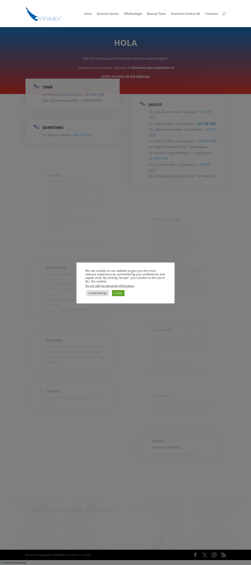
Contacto (211, 14)
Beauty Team (156, 14)
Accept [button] (118, 293)
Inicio (88, 14)
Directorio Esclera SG (185, 14)
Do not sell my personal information (109, 286)
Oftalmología (133, 14)
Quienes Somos (108, 14)
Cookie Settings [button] (98, 293)
